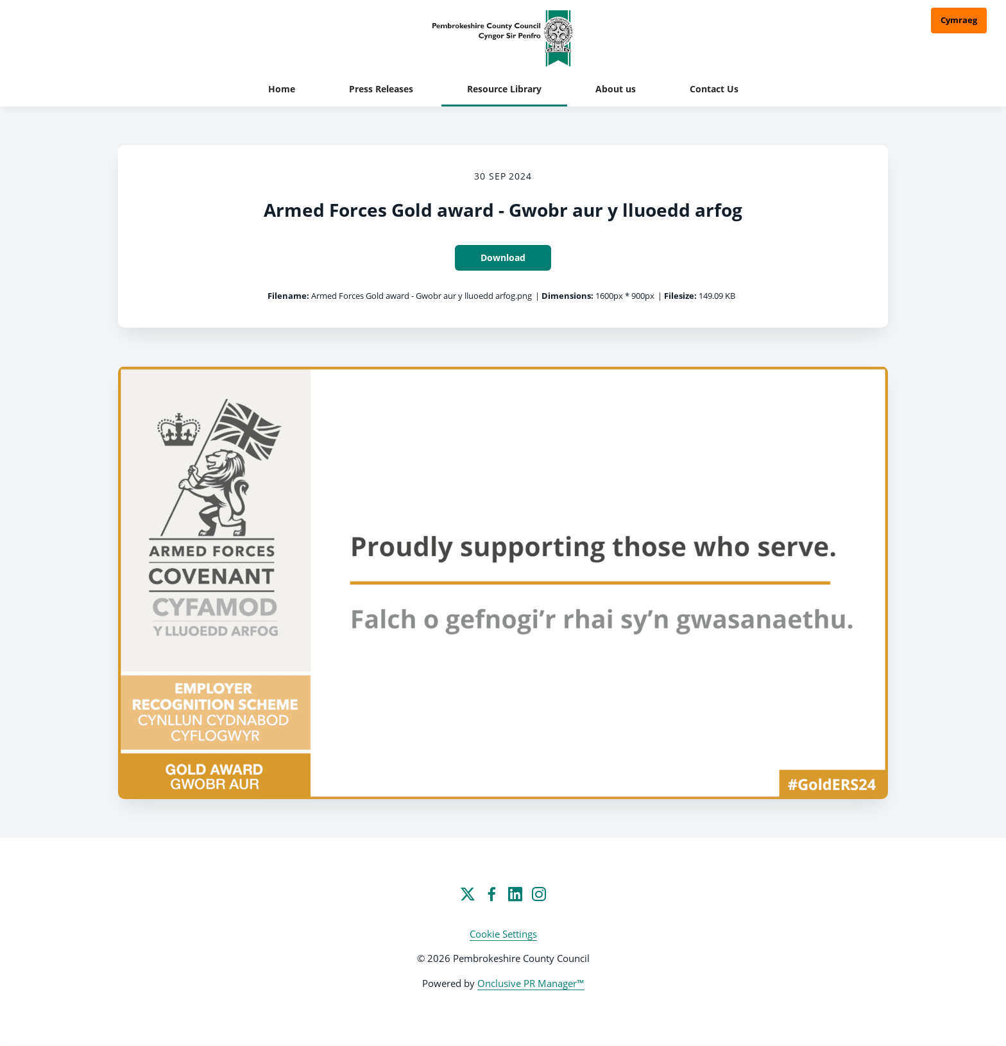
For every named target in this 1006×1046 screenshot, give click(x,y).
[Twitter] (468, 894)
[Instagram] (539, 894)
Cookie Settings (503, 933)
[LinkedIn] (515, 894)
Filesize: (680, 295)
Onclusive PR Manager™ (530, 983)
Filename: (288, 295)
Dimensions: (567, 295)
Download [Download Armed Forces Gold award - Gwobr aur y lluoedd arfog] (503, 257)
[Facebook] (491, 894)
